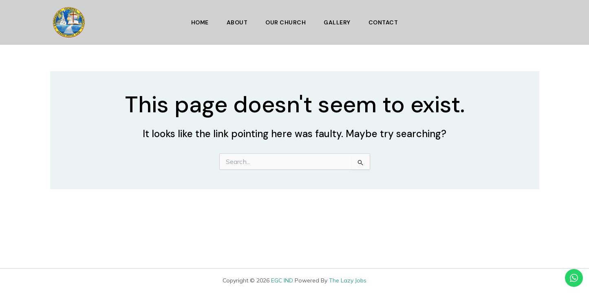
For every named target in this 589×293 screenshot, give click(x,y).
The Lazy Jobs (347, 280)
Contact (383, 22)
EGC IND (282, 280)
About (237, 22)
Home (200, 22)
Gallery (337, 22)
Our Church (285, 22)
